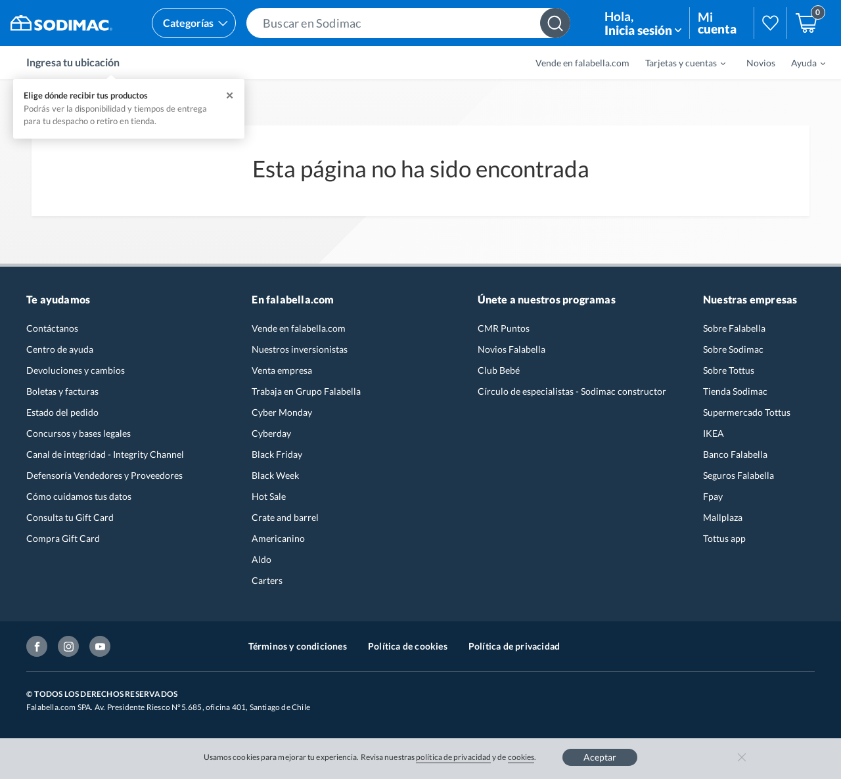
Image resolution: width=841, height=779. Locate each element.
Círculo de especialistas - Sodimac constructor (572, 391)
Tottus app (724, 538)
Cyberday (271, 433)
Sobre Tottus (728, 370)
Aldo (261, 559)
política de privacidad (453, 757)
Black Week (275, 475)
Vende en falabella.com (582, 62)
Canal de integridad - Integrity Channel (105, 454)
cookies (521, 757)
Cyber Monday (282, 412)
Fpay (713, 496)
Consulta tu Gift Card (70, 517)
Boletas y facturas (62, 391)
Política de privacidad (514, 646)
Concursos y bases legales (78, 433)
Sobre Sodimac (733, 349)
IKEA (713, 433)
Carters (267, 580)
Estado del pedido (62, 412)
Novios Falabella (511, 349)
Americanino (278, 538)
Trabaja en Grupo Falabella (306, 391)
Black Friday (277, 454)
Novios (760, 62)
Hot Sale (269, 496)
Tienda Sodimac (735, 391)
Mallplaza (722, 517)
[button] (408, 23)
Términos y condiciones (297, 646)
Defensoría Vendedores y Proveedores (104, 475)
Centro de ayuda (59, 349)
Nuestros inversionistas (300, 349)
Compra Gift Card (63, 538)
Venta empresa (282, 370)
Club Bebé (499, 370)
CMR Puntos (504, 328)
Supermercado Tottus (746, 412)
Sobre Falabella (734, 328)
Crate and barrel (285, 517)
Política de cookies (407, 646)
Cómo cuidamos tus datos (78, 496)
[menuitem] (677, 62)
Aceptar (599, 757)
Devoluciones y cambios (75, 370)
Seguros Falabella (738, 475)
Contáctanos (52, 328)
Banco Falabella (735, 454)
